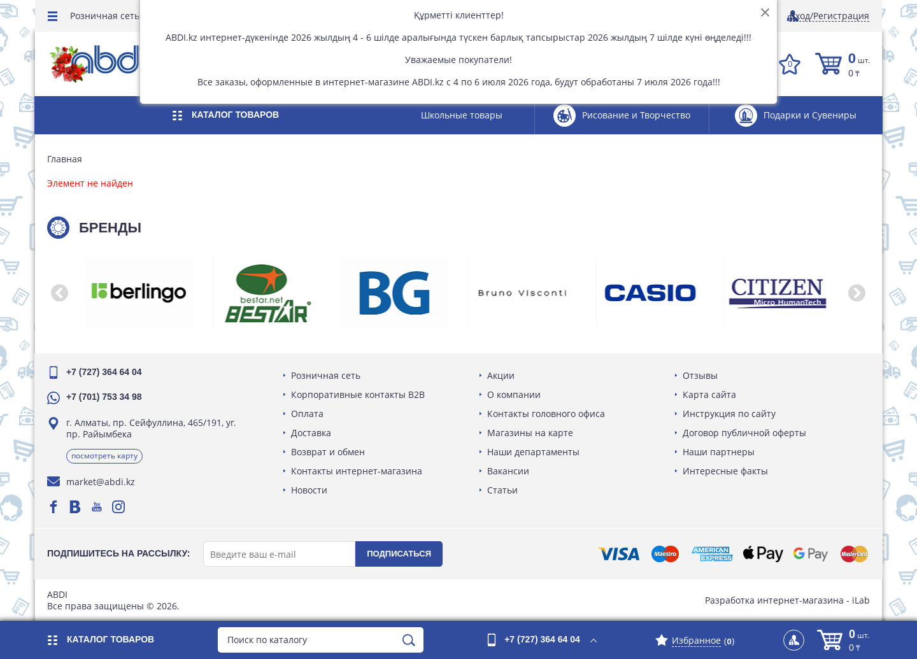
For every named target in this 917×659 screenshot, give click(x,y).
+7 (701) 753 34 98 (105, 397)
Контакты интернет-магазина (357, 471)
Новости (310, 490)
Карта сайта (709, 394)
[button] (60, 293)
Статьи (502, 490)
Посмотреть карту (105, 455)
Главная (65, 159)
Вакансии (508, 471)
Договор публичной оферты (744, 433)
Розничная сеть (104, 16)
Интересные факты (725, 471)
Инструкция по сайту (729, 413)
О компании (514, 394)
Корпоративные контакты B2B (358, 394)
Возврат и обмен (329, 452)
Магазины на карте (530, 433)
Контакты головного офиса (546, 413)
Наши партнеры (719, 452)
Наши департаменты (533, 452)
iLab (860, 600)
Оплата (308, 413)
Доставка (312, 433)
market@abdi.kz (101, 482)
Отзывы (700, 375)
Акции (501, 375)
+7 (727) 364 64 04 (105, 372)
